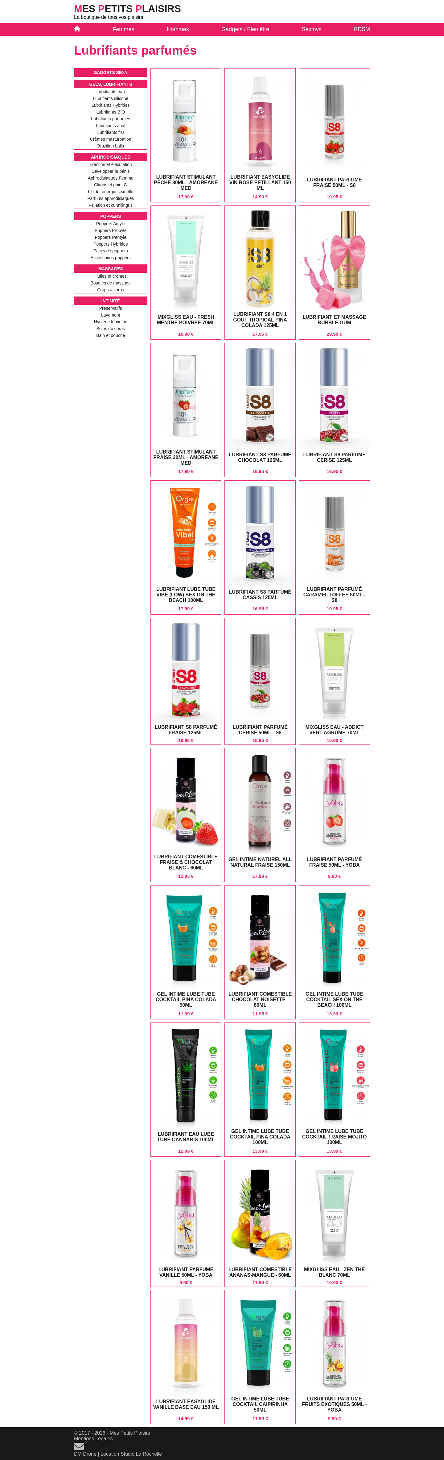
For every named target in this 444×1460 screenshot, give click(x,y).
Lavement (110, 315)
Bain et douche (110, 335)
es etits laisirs (127, 8)
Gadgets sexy (111, 72)
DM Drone (85, 1454)
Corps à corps (110, 289)
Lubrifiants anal (110, 125)
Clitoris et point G (110, 184)
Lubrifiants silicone (110, 98)
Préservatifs (110, 308)
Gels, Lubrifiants (110, 84)
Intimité (110, 300)
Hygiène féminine (110, 321)
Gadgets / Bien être (245, 29)
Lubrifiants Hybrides (111, 105)
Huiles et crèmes (111, 276)
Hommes (178, 29)
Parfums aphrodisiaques (110, 198)
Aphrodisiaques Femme (111, 178)
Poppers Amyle (110, 223)
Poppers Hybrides (110, 244)
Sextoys (312, 29)
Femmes (123, 29)
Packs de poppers (110, 250)
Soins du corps (110, 328)
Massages (110, 268)
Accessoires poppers (111, 257)
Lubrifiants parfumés (110, 118)
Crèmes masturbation (110, 139)
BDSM (362, 29)
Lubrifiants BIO (110, 112)
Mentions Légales (93, 1438)
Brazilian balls (110, 145)
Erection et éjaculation (110, 164)
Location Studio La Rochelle (131, 1454)
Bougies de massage (110, 282)
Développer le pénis (111, 171)
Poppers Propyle (111, 230)
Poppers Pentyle (110, 237)
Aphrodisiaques (110, 157)
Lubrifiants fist (110, 132)
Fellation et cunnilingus (111, 205)
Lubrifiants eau (111, 91)
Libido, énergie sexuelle (110, 191)
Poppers (110, 216)
